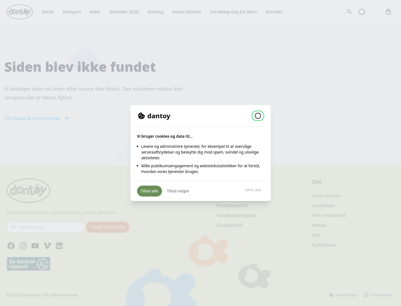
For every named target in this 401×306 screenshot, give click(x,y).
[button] (258, 116)
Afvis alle (253, 189)
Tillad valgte (178, 191)
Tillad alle (149, 191)
